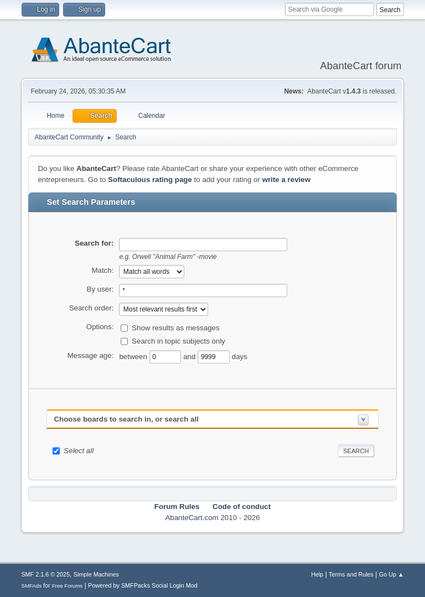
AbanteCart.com (191, 517)
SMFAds (31, 586)
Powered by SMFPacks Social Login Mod (143, 585)
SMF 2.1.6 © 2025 (45, 574)
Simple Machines (96, 574)
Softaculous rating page (150, 179)
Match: (102, 270)
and (190, 356)
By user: (100, 289)
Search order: (91, 308)
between (134, 356)
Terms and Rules (351, 574)
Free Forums (67, 586)
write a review (286, 179)
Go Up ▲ (391, 574)
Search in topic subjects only (178, 340)
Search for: (94, 243)
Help (317, 574)
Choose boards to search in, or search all (126, 419)
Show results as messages (176, 327)
